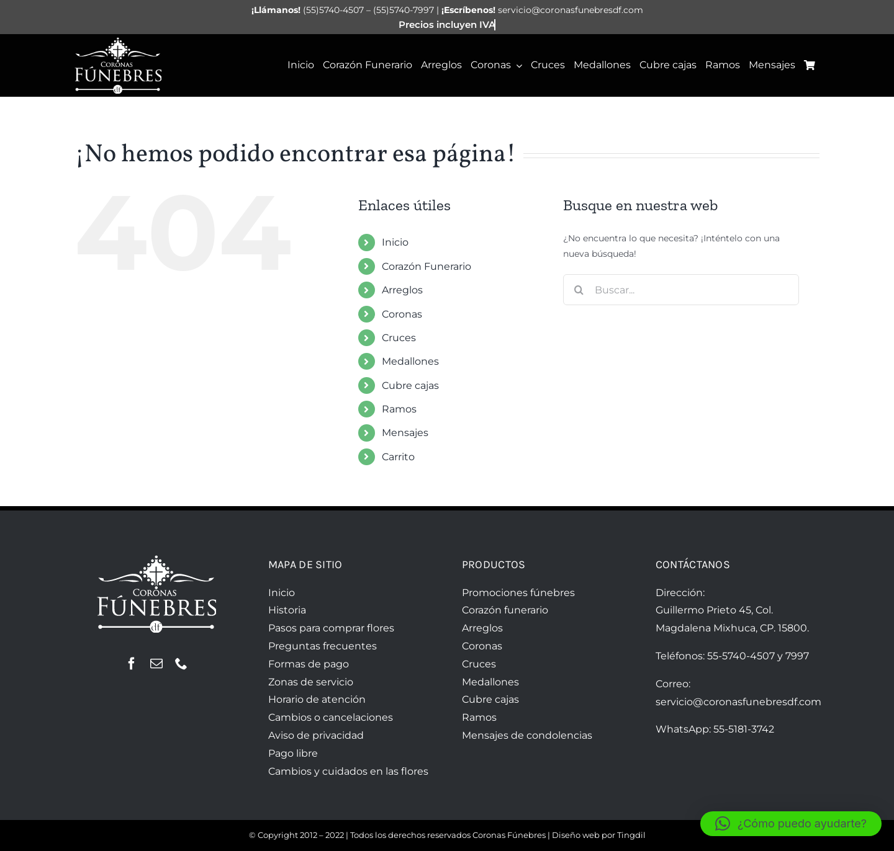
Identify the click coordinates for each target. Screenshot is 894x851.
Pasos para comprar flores (331, 628)
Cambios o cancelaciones (330, 717)
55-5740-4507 (741, 656)
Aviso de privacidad (316, 735)
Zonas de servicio (310, 682)
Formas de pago (308, 664)
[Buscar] (578, 289)
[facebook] (131, 663)
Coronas (402, 314)
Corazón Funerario (426, 266)
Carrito (398, 457)
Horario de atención (317, 699)
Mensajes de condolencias (527, 735)
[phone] (181, 663)
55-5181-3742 (743, 729)
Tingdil (631, 835)
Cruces (399, 338)
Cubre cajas (410, 385)
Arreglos (402, 290)
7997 (797, 656)
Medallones (410, 361)
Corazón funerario (505, 610)
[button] (791, 823)
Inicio (395, 242)
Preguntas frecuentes (322, 646)
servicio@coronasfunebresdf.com (738, 702)
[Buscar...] (681, 289)
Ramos (399, 409)
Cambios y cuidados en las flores (348, 771)
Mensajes (405, 433)
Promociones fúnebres (518, 593)
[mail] (156, 663)
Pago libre (293, 753)
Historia (287, 610)
